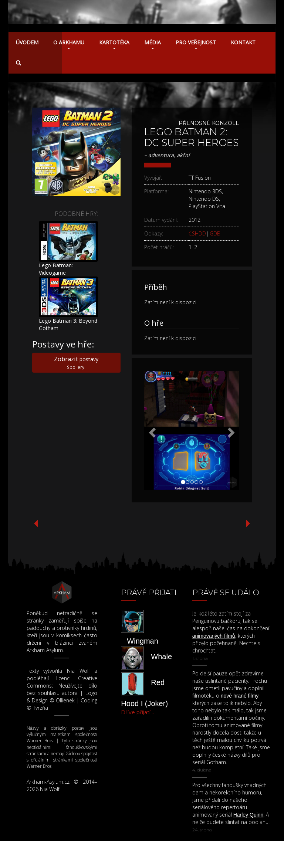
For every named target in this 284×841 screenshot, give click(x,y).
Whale (161, 656)
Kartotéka (114, 44)
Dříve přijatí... (137, 712)
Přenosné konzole (209, 123)
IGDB (214, 233)
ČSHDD (197, 233)
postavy (76, 362)
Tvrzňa (40, 707)
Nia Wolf (78, 670)
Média (152, 44)
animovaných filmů (213, 636)
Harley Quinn (248, 815)
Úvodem (27, 42)
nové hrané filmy (240, 696)
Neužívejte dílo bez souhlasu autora (62, 689)
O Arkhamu (68, 44)
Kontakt (243, 42)
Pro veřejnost (196, 44)
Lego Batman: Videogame (56, 269)
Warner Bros (40, 740)
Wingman (142, 641)
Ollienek (65, 700)
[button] (151, 430)
